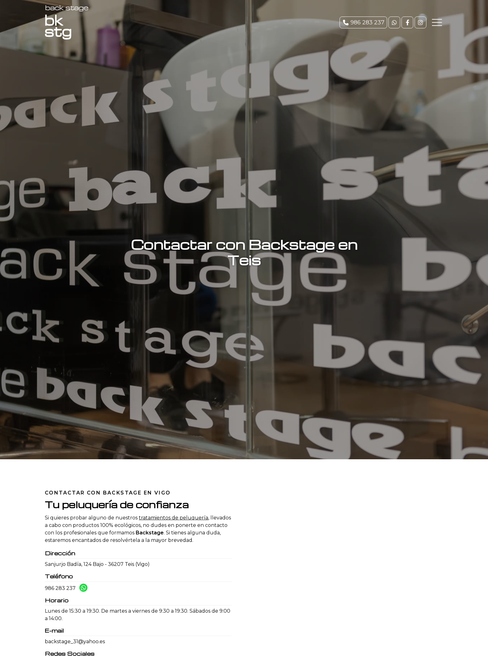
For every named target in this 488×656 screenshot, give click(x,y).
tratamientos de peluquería (173, 518)
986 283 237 (60, 588)
